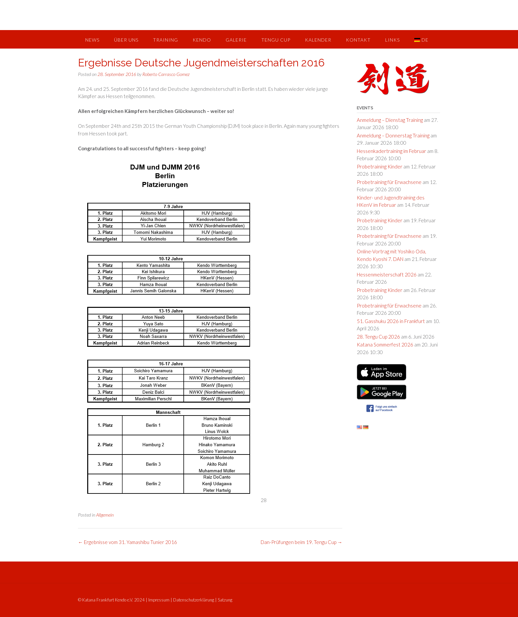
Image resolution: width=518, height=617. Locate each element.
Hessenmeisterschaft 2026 (387, 274)
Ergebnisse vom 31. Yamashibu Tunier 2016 (127, 542)
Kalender (318, 40)
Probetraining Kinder (379, 166)
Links (392, 40)
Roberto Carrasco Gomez (166, 74)
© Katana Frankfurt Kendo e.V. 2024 (111, 599)
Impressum (158, 599)
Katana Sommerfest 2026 (385, 344)
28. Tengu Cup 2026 (378, 337)
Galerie (236, 40)
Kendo (202, 40)
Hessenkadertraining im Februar (391, 151)
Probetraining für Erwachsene (389, 182)
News (92, 40)
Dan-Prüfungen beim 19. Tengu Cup (301, 542)
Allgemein (105, 515)
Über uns (126, 40)
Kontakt (358, 40)
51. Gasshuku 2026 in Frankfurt (391, 321)
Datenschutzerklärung (193, 599)
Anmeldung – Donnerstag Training (393, 135)
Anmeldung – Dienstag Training (390, 120)
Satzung (225, 599)
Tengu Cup (275, 40)
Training (165, 40)
